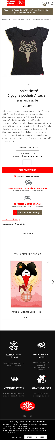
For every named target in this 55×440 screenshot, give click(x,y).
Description (27, 233)
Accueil (5, 20)
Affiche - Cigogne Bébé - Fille (26, 311)
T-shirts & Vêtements (19, 20)
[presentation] (27, 234)
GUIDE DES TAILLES (33, 156)
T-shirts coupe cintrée (40, 20)
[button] (24, 84)
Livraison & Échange (11, 219)
